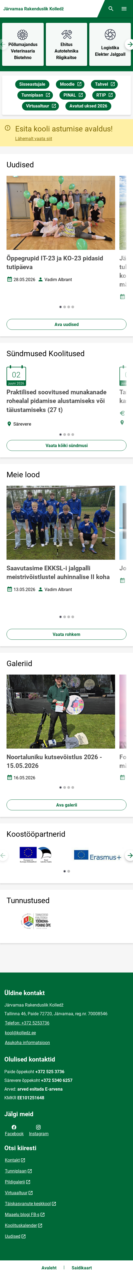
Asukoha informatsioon (27, 1042)
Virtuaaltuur (42, 106)
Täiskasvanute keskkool (28, 1203)
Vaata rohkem (66, 634)
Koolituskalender (21, 1225)
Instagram (39, 1130)
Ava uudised (67, 324)
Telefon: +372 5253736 (27, 1023)
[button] (60, 307)
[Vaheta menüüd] (124, 8)
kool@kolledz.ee (20, 1032)
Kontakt (12, 1160)
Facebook (14, 1130)
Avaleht (49, 1267)
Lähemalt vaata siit (33, 138)
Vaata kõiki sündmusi (67, 445)
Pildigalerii (15, 1181)
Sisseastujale (32, 84)
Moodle (72, 85)
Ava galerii (66, 805)
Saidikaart (82, 1267)
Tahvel (106, 85)
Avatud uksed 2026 (88, 106)
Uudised (12, 1236)
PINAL (74, 96)
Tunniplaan (37, 96)
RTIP (106, 96)
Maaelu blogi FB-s (22, 1214)
